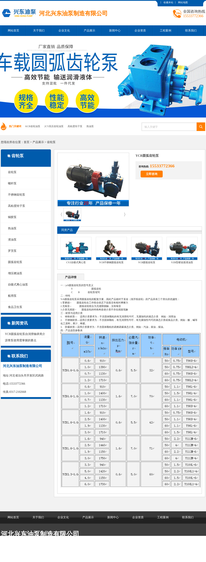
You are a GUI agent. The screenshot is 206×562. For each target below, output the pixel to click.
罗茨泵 (12, 250)
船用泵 (12, 295)
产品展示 (89, 30)
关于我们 (39, 30)
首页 (26, 142)
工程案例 (165, 30)
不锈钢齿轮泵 (16, 194)
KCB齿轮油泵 (32, 126)
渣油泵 (12, 239)
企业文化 (64, 30)
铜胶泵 (12, 217)
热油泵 (90, 126)
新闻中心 (115, 30)
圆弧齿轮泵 (15, 262)
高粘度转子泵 (75, 126)
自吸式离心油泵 (18, 284)
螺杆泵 (12, 183)
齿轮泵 (51, 142)
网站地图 (183, 2)
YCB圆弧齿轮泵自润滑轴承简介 (25, 334)
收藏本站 (168, 2)
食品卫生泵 (15, 307)
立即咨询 (151, 174)
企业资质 (140, 30)
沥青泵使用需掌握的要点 (20, 340)
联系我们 (191, 30)
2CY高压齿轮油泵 (54, 126)
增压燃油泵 (15, 273)
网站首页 (13, 30)
